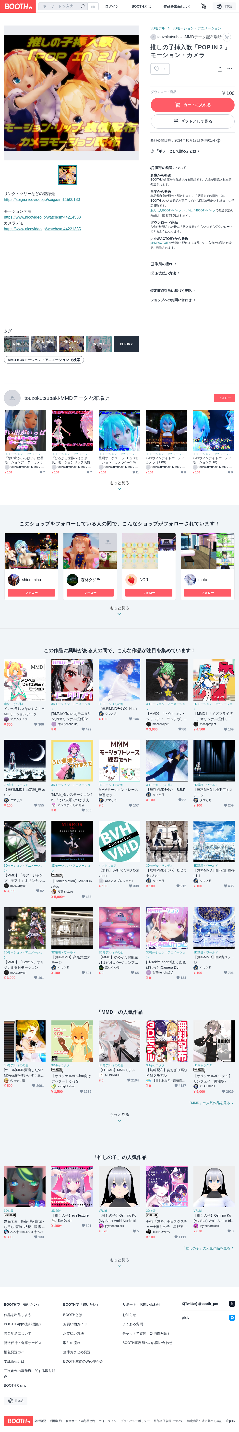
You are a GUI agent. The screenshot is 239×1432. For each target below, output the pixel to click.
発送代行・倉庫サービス (23, 1343)
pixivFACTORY (160, 243)
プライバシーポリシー (135, 1420)
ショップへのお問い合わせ (170, 300)
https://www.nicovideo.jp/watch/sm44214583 (42, 217)
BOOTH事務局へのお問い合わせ (147, 1343)
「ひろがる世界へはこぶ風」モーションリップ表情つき (71, 460)
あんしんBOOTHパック (165, 210)
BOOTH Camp (15, 1385)
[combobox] (63, 6)
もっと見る (119, 612)
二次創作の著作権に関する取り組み (29, 1373)
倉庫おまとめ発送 (77, 1352)
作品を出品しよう (177, 6)
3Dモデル (157, 28)
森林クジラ (90, 580)
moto (202, 580)
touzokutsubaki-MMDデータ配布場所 (66, 398)
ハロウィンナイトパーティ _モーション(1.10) (213, 460)
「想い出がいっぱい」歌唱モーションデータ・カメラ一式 (24, 460)
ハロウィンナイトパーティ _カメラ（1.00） (166, 460)
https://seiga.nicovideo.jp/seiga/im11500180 (42, 199)
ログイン (112, 6)
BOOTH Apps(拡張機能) (22, 1324)
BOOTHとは (141, 6)
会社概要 (40, 1420)
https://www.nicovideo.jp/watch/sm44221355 (42, 229)
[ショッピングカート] (203, 6)
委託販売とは (14, 1361)
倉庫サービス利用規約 (80, 1420)
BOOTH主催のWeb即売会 (83, 1361)
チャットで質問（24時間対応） (146, 1333)
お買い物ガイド (75, 1324)
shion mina (31, 580)
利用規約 (56, 1420)
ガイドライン (108, 1420)
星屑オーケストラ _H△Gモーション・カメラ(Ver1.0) (118, 460)
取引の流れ (163, 264)
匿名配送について (17, 1333)
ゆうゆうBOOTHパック (199, 210)
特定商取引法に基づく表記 (170, 291)
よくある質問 (132, 1324)
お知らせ (129, 1315)
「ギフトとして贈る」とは (175, 151)
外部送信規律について (168, 1420)
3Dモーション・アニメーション (196, 28)
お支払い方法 (165, 273)
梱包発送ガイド (16, 1352)
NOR (144, 580)
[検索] (83, 6)
